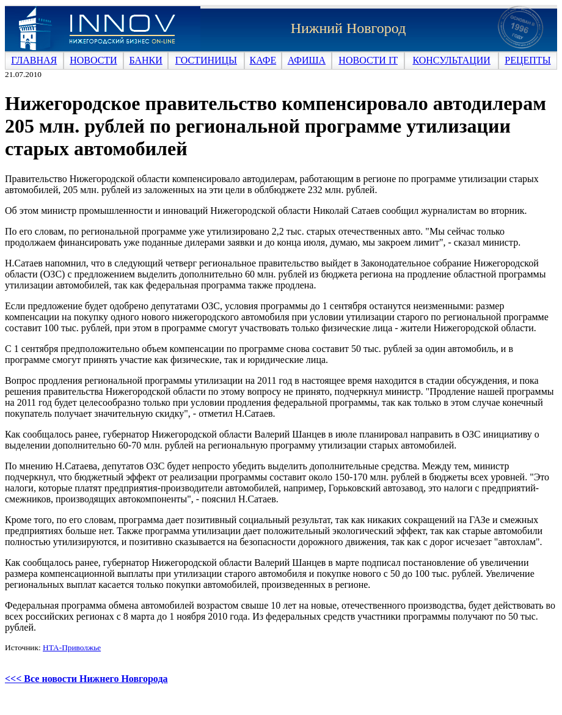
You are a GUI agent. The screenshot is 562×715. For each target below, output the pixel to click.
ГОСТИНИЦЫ (206, 60)
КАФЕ (263, 60)
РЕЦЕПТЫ (527, 60)
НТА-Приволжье (72, 647)
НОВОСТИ (93, 60)
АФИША (307, 60)
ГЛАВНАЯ (34, 60)
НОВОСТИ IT (368, 60)
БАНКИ (146, 60)
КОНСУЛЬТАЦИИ (451, 60)
